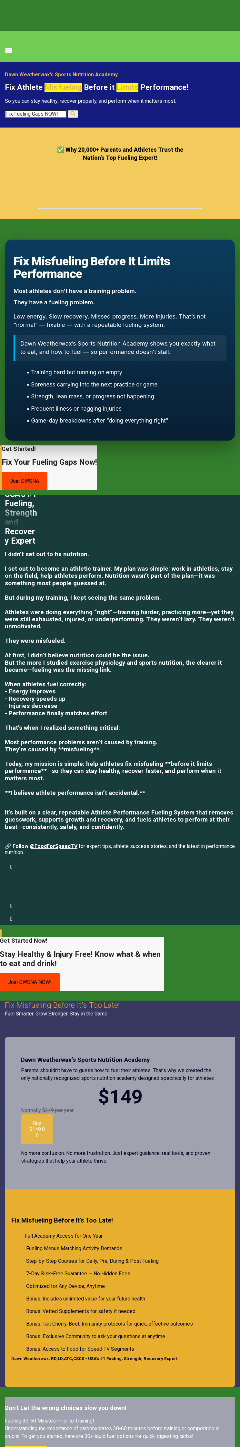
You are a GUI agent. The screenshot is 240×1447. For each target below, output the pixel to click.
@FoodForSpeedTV (53, 831)
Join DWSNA (24, 465)
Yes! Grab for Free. (26, 1434)
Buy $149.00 (37, 1114)
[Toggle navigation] (8, 35)
